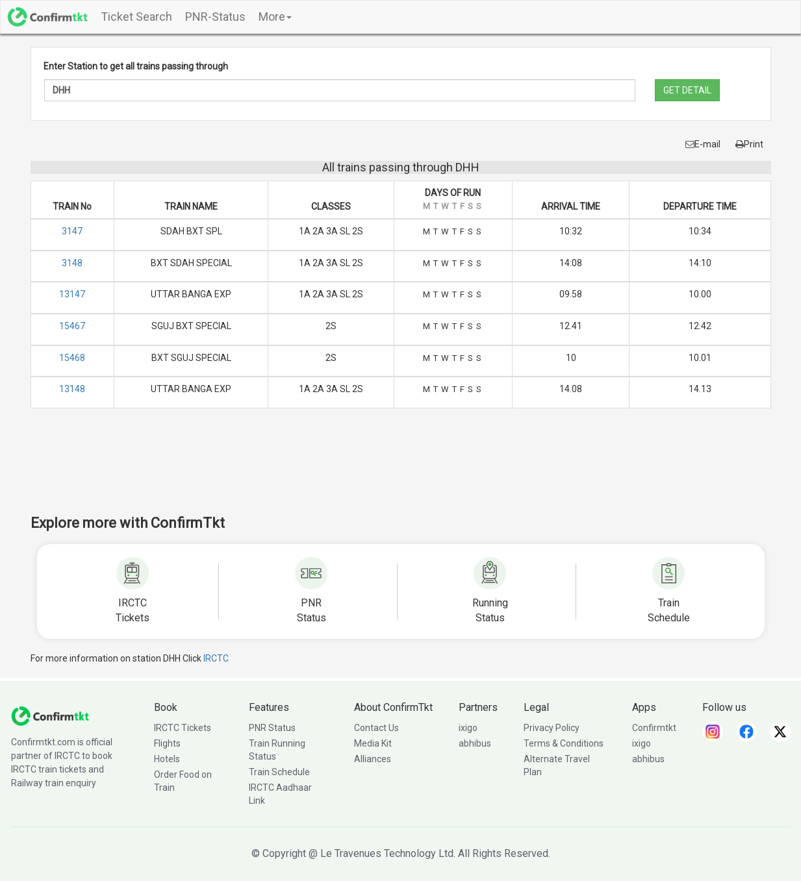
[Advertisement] (400, 470)
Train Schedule (279, 772)
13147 (72, 294)
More (275, 16)
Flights (167, 743)
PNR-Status (215, 16)
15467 (72, 326)
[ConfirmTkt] (50, 715)
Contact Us (376, 728)
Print (749, 144)
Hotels (167, 759)
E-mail (702, 144)
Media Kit (373, 743)
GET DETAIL (687, 90)
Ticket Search (136, 16)
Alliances (372, 759)
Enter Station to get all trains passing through (136, 66)
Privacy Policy (551, 728)
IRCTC (216, 658)
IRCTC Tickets (182, 728)
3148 (72, 263)
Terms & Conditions (564, 743)
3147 (72, 231)
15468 (72, 358)
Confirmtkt (654, 728)
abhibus (475, 743)
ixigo (468, 728)
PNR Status (272, 728)
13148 (72, 389)
